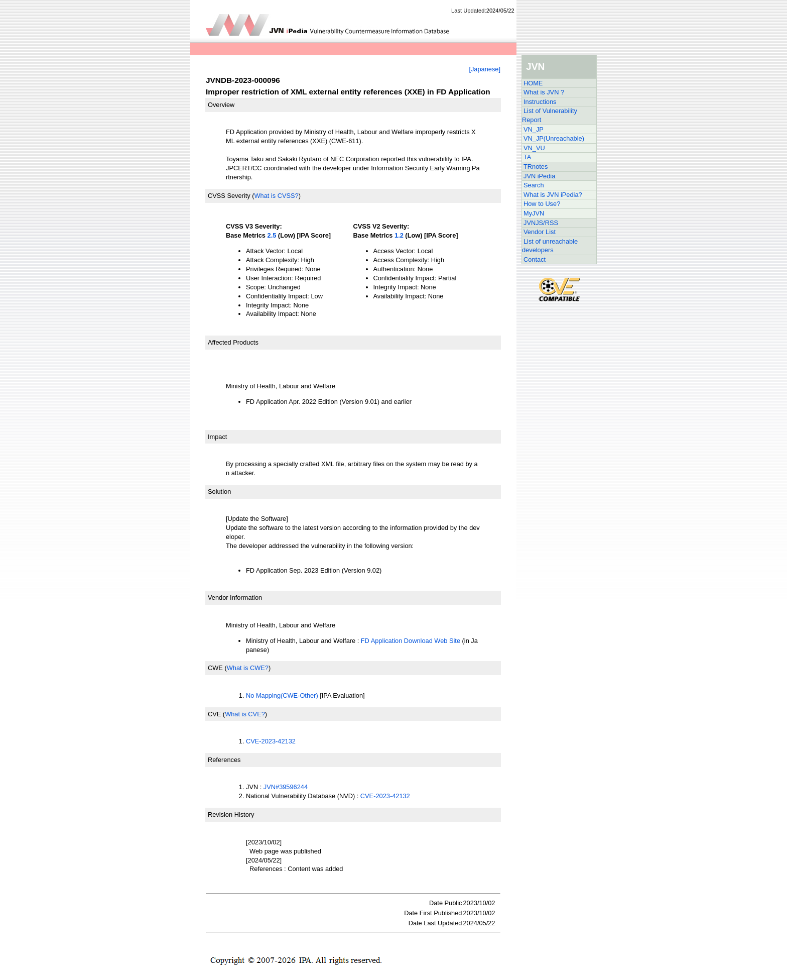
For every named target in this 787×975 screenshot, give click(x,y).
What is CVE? (245, 714)
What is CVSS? (276, 195)
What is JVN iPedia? (552, 194)
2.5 (272, 235)
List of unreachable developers (550, 246)
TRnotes (535, 166)
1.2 (399, 235)
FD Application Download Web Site (410, 640)
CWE (215, 668)
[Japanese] (484, 69)
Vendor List (539, 232)
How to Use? (541, 203)
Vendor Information (235, 597)
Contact (534, 259)
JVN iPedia (539, 176)
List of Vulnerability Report (549, 115)
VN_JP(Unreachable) (553, 138)
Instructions (539, 101)
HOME (533, 83)
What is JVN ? (543, 92)
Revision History (231, 814)
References (224, 760)
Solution (219, 491)
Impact (217, 437)
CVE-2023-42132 (271, 741)
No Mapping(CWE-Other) (282, 695)
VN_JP (533, 129)
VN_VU (534, 148)
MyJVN (533, 213)
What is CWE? (248, 668)
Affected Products (233, 342)
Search (533, 185)
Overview (221, 105)
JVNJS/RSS (540, 223)
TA (527, 157)
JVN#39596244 (286, 787)
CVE (214, 714)
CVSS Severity (229, 195)
